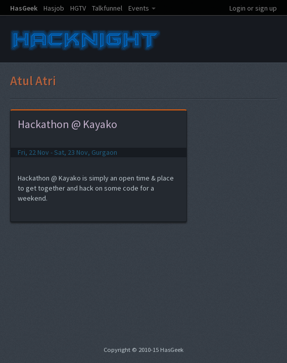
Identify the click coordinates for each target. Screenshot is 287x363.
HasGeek (23, 8)
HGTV (78, 8)
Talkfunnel (107, 8)
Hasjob (53, 8)
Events (138, 8)
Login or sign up (253, 8)
